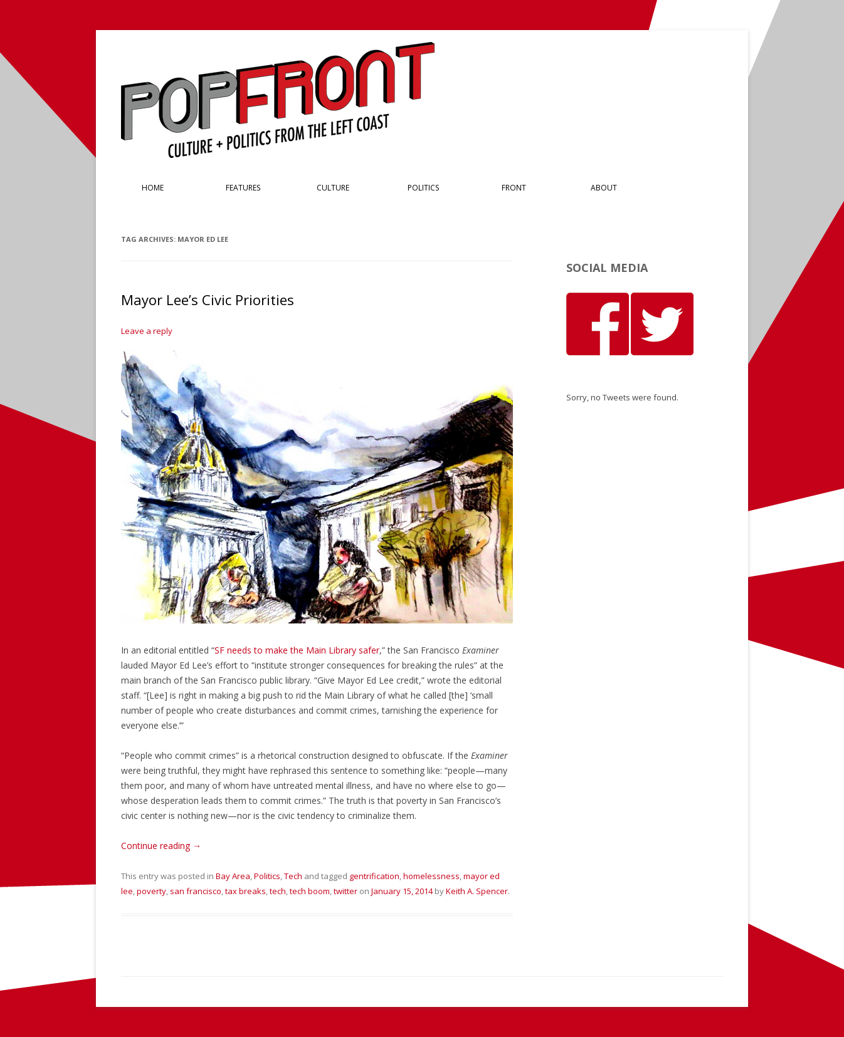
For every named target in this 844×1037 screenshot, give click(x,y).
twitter (345, 891)
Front (514, 187)
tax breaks (245, 891)
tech (278, 891)
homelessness (431, 876)
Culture (333, 187)
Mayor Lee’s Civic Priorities (207, 299)
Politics (423, 187)
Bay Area (233, 876)
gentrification (374, 876)
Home (153, 187)
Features (243, 187)
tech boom (310, 891)
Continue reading (161, 846)
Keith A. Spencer (477, 891)
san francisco (195, 891)
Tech (293, 876)
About (604, 187)
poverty (151, 891)
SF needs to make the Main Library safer (296, 650)
